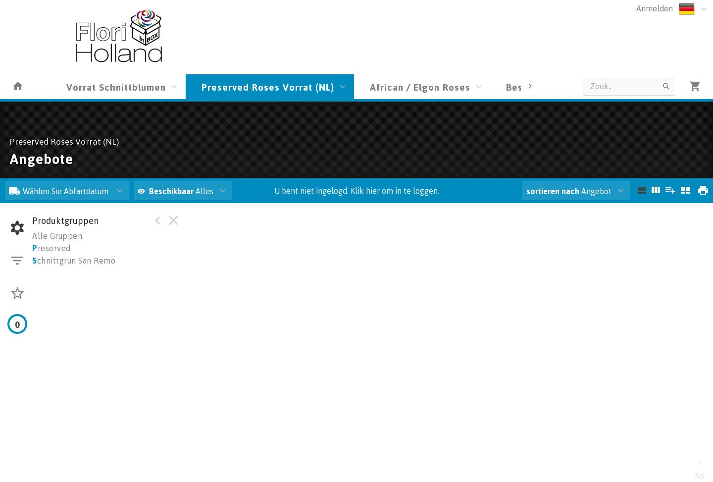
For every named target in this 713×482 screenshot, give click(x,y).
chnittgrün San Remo (73, 261)
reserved (51, 248)
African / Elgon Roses (420, 87)
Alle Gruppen (57, 236)
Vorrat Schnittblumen (116, 87)
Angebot (568, 191)
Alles (175, 191)
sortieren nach (553, 191)
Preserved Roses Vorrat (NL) (268, 87)
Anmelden (654, 8)
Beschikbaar (172, 191)
